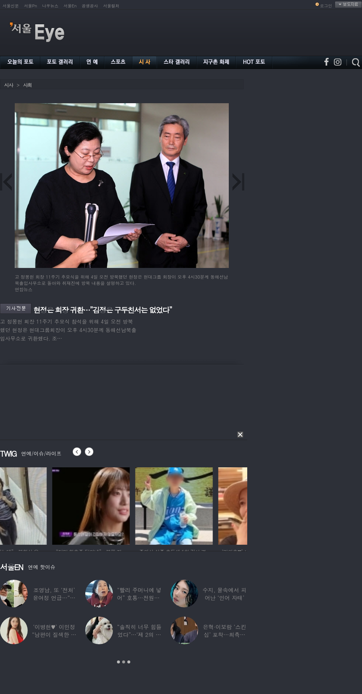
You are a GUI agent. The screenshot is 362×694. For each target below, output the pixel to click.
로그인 (326, 5)
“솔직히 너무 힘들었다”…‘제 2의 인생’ (139, 634)
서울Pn (30, 5)
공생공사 (90, 5)
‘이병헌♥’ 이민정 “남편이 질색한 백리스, (54, 634)
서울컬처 (111, 5)
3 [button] (128, 661)
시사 (8, 84)
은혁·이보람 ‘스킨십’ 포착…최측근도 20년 (224, 634)
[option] (38, 505)
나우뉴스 (50, 5)
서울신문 (11, 5)
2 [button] (123, 661)
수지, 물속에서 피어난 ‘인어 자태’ (224, 593)
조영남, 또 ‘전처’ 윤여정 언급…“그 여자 (54, 597)
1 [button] (118, 661)
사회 (27, 84)
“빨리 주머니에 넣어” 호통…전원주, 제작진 (139, 597)
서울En (69, 5)
